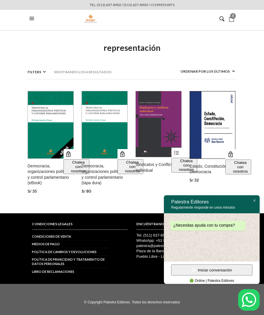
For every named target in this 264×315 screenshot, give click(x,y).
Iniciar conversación (211, 270)
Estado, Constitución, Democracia (208, 169)
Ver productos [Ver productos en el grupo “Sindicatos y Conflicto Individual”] (176, 153)
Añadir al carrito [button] (69, 154)
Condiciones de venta (51, 236)
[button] (32, 18)
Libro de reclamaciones (53, 271)
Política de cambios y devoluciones (64, 252)
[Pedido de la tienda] (200, 71)
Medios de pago (46, 244)
